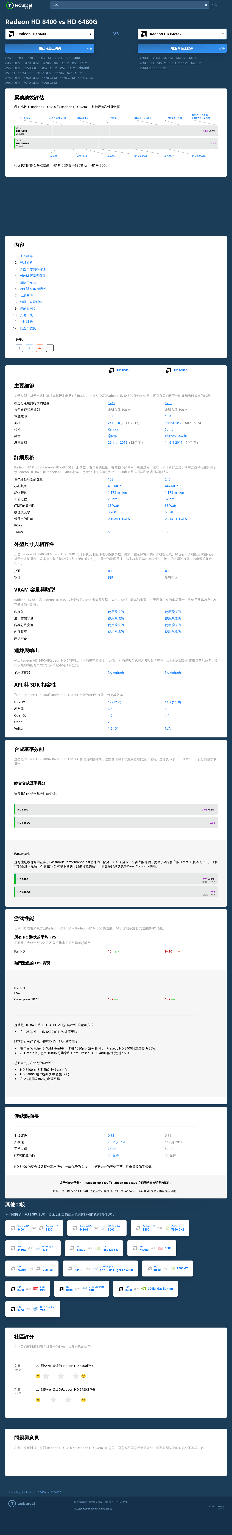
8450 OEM (13, 63)
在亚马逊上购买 (66, 48)
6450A (155, 58)
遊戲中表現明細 (31, 302)
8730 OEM (74, 73)
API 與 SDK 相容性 (33, 289)
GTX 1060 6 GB (57, 118)
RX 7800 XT (169, 155)
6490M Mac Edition (152, 68)
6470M (181, 58)
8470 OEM (31, 63)
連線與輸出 (28, 282)
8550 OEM (13, 68)
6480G (194, 58)
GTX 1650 (25, 118)
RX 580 (53, 155)
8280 (19, 58)
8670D (59, 73)
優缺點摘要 (28, 308)
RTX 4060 (111, 118)
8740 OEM (13, 78)
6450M (168, 58)
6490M (196, 63)
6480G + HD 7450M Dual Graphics (163, 63)
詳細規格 (26, 262)
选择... (90, 34)
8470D (46, 63)
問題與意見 (28, 328)
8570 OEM (49, 68)
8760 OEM (31, 78)
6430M (143, 58)
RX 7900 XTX (198, 155)
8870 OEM (85, 78)
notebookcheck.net (92, 1507)
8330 (29, 58)
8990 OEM (49, 83)
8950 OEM (13, 83)
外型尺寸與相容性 (33, 269)
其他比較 (26, 315)
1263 (168, 402)
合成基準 (26, 295)
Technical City (19, 5)
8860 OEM (67, 78)
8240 (9, 58)
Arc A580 (82, 155)
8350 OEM (43, 58)
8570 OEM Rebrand (74, 68)
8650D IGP (25, 73)
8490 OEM (61, 63)
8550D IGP (31, 68)
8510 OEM (79, 63)
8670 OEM (44, 73)
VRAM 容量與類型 (33, 275)
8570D (10, 73)
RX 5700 (110, 155)
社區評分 (26, 321)
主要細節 (26, 256)
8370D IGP (62, 58)
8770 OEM (49, 78)
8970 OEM (31, 83)
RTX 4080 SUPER (172, 118)
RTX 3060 (82, 118)
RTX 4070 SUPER (143, 118)
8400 (76, 58)
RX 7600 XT (140, 155)
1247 (111, 402)
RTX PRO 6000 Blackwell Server (200, 116)
